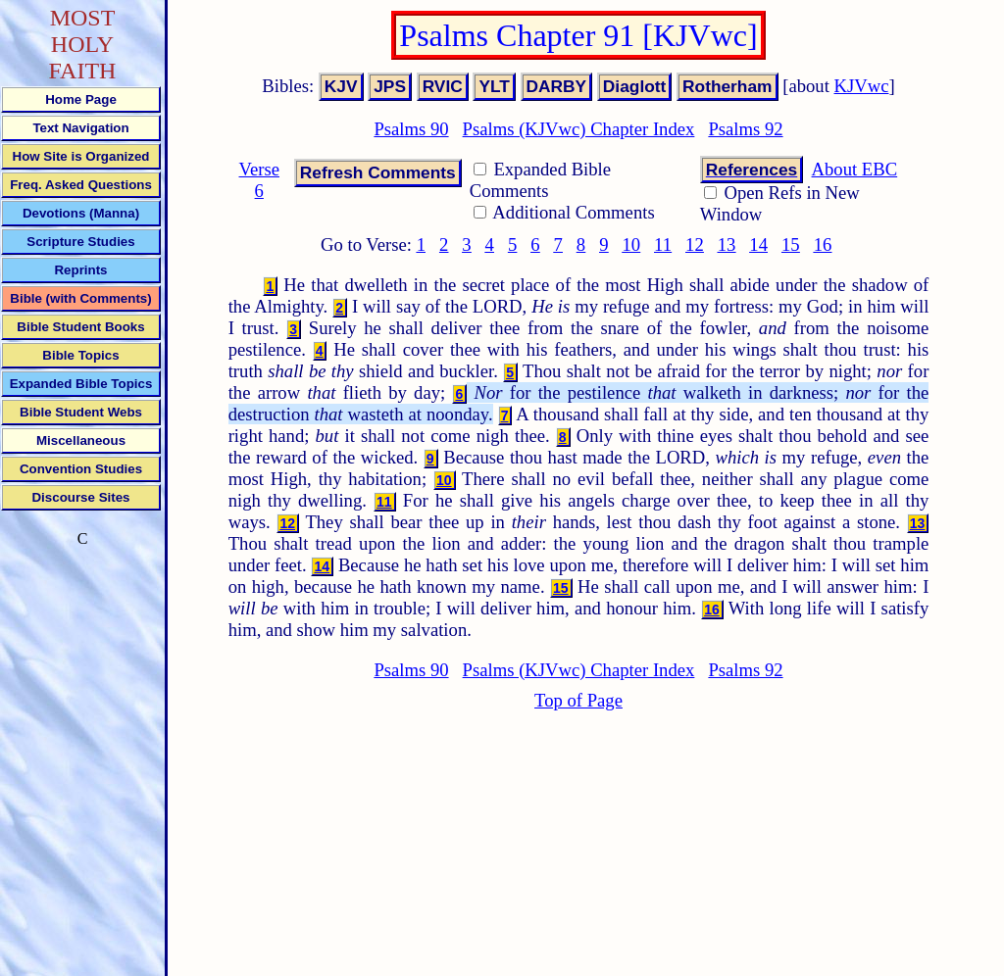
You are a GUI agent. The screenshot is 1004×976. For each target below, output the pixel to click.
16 (823, 244)
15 (790, 244)
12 (694, 244)
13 (727, 244)
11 (663, 244)
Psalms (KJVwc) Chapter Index (579, 129)
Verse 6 (259, 180)
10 (631, 244)
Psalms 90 (411, 129)
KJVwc (861, 85)
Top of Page (578, 700)
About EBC (855, 169)
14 (758, 244)
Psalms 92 (745, 129)
